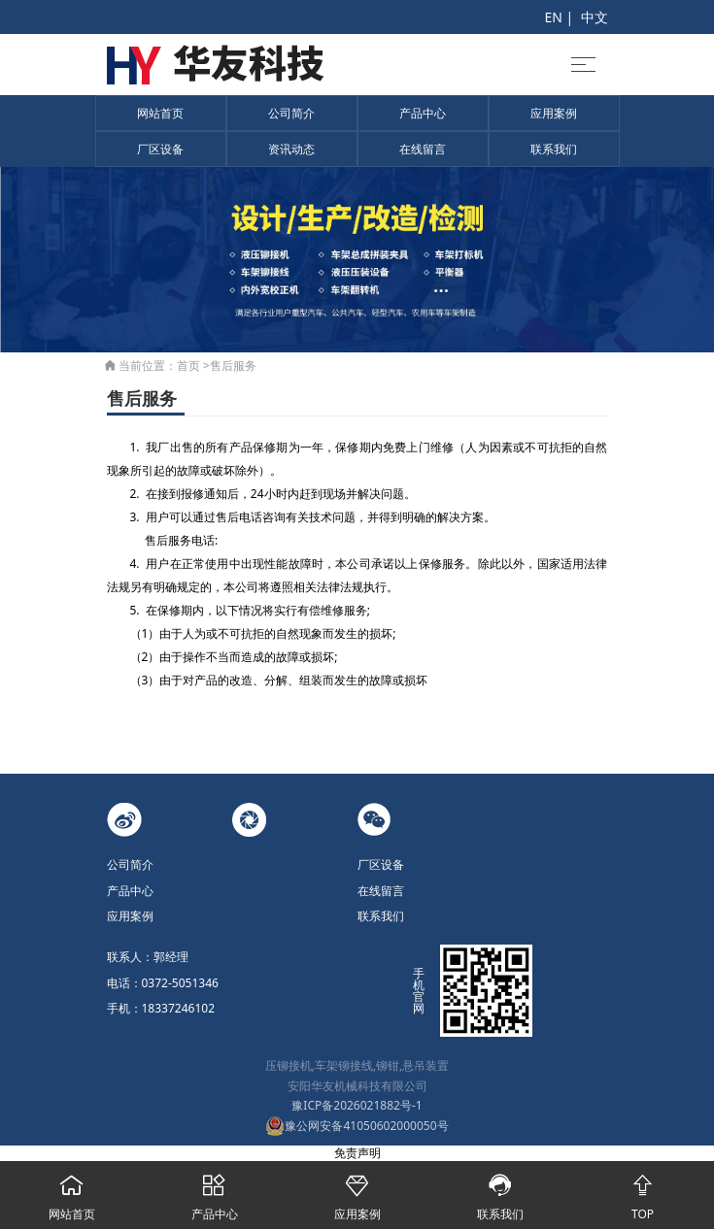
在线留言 (422, 149)
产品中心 (422, 113)
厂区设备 (160, 149)
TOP (642, 1191)
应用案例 (553, 113)
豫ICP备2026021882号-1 (356, 1105)
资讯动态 (291, 149)
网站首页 (160, 113)
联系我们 (553, 149)
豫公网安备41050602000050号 (356, 1125)
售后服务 (233, 365)
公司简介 (291, 113)
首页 (188, 365)
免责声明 (357, 1153)
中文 (594, 17)
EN (552, 17)
